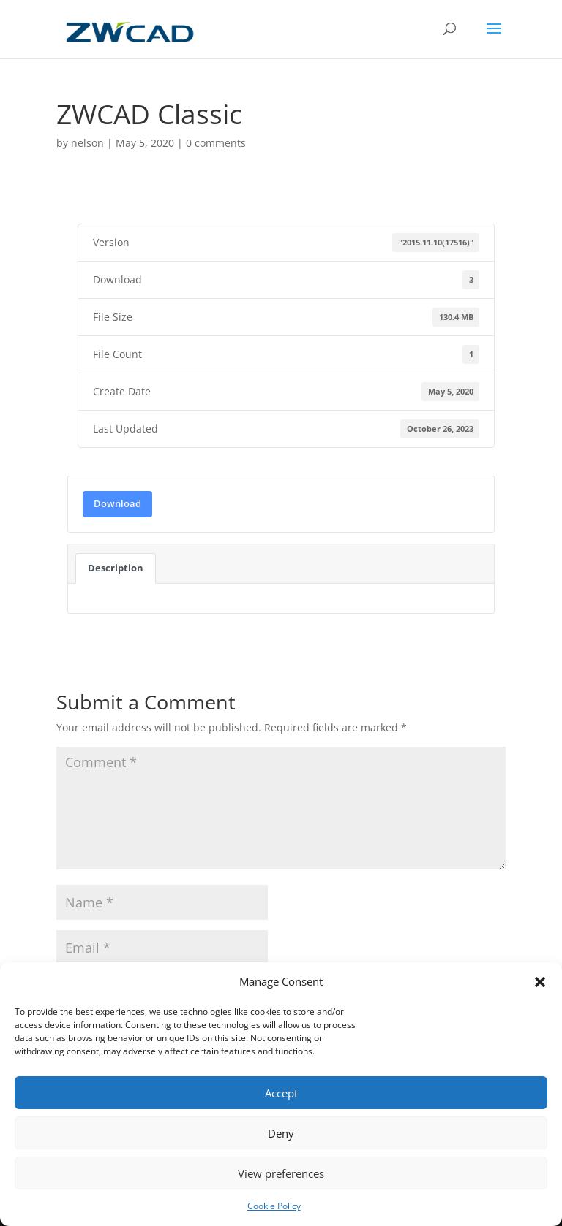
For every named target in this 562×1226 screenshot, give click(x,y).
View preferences (281, 1173)
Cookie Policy (274, 1206)
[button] (540, 982)
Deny (281, 1133)
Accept (281, 1093)
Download (117, 503)
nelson (87, 143)
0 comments (216, 143)
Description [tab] (115, 567)
